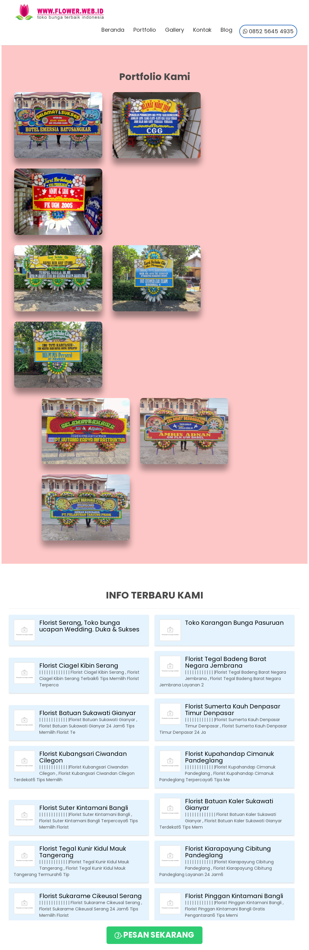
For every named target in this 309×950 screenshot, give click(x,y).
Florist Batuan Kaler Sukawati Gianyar (229, 571)
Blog (226, 30)
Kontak (202, 30)
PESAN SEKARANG (153, 935)
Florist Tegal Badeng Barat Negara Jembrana (225, 429)
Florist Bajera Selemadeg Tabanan (223, 754)
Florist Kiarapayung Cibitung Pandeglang (228, 619)
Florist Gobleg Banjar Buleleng (231, 799)
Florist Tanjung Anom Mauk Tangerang (80, 754)
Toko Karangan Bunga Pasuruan (234, 390)
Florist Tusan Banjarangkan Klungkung (227, 707)
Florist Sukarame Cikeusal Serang (90, 663)
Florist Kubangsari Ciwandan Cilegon (83, 524)
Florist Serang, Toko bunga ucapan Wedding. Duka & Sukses (89, 393)
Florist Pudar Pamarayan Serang (89, 799)
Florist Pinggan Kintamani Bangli (234, 663)
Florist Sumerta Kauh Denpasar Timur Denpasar (232, 477)
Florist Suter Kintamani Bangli (83, 575)
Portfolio (144, 30)
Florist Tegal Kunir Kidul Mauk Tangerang (82, 619)
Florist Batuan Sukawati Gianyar (87, 480)
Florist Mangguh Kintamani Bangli (90, 711)
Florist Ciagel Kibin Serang (78, 433)
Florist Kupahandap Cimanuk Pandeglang (229, 524)
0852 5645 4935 (268, 31)
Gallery (174, 30)
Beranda (112, 30)
